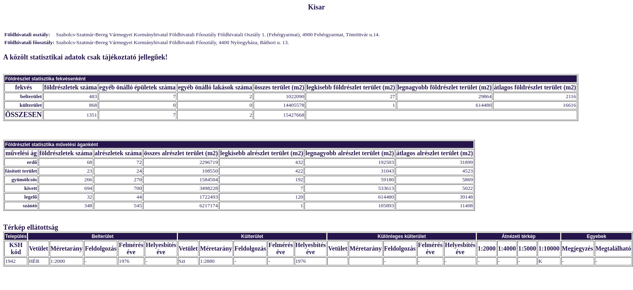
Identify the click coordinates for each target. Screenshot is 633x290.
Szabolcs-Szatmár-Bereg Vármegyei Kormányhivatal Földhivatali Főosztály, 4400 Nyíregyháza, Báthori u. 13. (172, 42)
